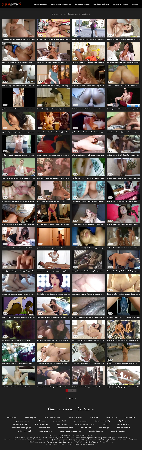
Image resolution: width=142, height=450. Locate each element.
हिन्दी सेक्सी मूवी (104, 428)
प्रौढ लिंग (106, 424)
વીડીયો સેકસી (94, 417)
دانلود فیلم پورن (78, 442)
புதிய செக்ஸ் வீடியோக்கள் (101, 4)
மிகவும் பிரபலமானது (40, 4)
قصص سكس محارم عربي (106, 442)
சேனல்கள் (135, 4)
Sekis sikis (67, 442)
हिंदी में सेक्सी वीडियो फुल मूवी (21, 428)
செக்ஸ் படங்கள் (62, 424)
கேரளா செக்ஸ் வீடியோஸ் (52, 417)
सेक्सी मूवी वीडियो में (123, 428)
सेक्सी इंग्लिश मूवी (130, 417)
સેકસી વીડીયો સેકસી (123, 424)
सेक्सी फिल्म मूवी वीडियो (24, 431)
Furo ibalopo (86, 428)
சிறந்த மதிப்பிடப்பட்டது (82, 4)
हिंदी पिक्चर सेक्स (44, 428)
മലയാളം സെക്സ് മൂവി (30, 417)
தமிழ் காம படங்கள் (22, 421)
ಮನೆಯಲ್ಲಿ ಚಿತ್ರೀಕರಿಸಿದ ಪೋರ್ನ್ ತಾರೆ (70, 431)
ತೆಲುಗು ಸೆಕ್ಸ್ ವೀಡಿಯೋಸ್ (118, 431)
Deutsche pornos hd (91, 442)
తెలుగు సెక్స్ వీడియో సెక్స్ (102, 421)
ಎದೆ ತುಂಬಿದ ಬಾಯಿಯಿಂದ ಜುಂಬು (84, 424)
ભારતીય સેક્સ (41, 421)
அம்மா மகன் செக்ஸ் (75, 417)
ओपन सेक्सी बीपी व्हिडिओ (65, 428)
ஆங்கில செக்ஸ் (11, 417)
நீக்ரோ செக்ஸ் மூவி (45, 431)
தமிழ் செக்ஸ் (122, 421)
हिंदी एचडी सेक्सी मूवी (42, 424)
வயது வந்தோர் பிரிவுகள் (121, 4)
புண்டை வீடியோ (111, 417)
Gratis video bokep (54, 442)
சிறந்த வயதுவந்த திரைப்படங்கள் (61, 4)
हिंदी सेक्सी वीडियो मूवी (20, 424)
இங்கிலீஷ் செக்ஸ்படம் (96, 431)
